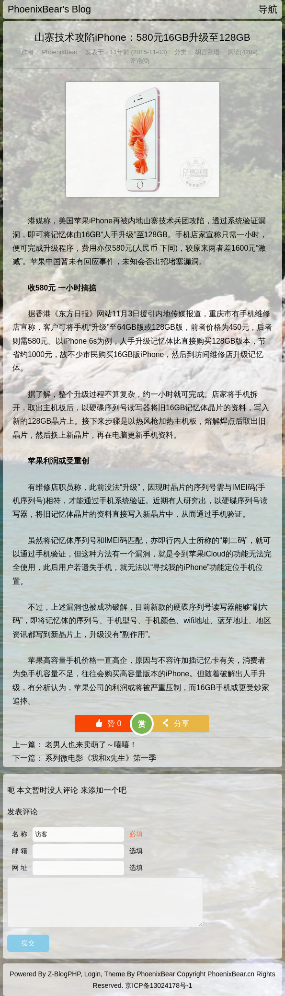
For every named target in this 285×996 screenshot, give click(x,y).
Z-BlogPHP (64, 974)
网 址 (19, 867)
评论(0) (140, 60)
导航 (267, 9)
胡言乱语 (206, 52)
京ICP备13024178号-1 (158, 985)
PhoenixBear (59, 52)
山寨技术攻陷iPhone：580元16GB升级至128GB (142, 37)
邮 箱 (19, 851)
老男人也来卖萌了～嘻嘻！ (91, 745)
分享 (175, 723)
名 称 (19, 834)
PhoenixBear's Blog (49, 9)
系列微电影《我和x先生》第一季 (100, 758)
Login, (93, 974)
